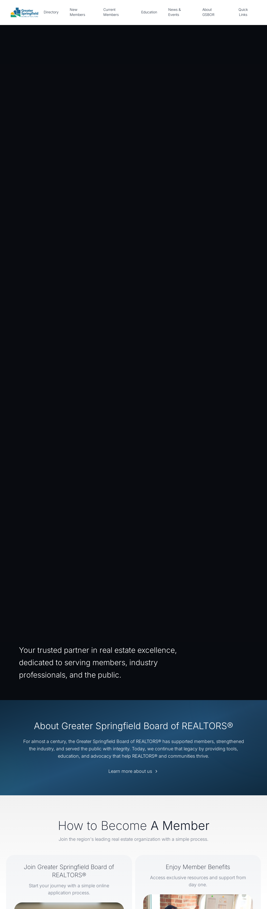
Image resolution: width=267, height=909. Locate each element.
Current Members (111, 12)
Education (149, 12)
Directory (51, 12)
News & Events (174, 12)
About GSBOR (208, 12)
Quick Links (243, 12)
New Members (77, 12)
